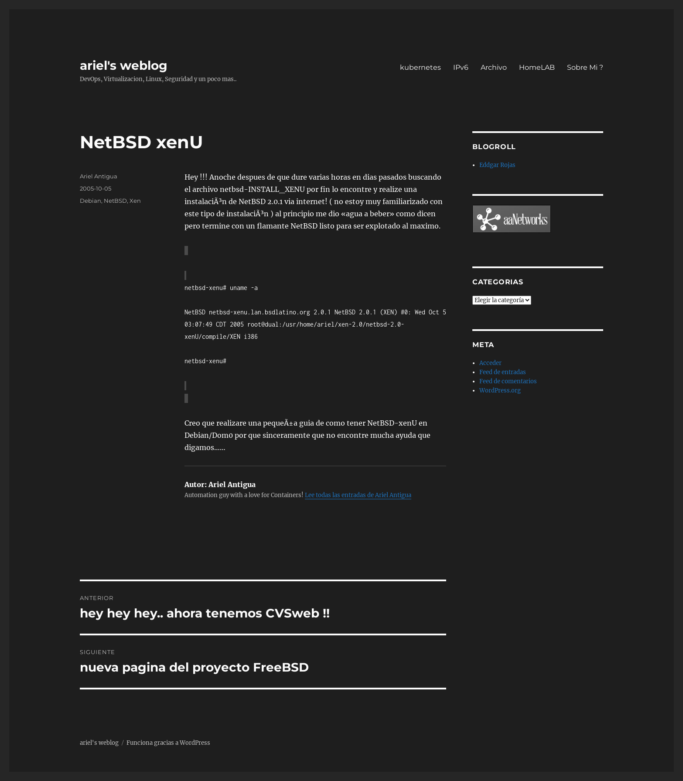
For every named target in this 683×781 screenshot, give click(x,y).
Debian (90, 200)
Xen (135, 200)
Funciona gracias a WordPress (168, 743)
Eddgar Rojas (497, 165)
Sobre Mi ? (585, 67)
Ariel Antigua (98, 176)
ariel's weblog (123, 65)
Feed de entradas (502, 372)
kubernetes (420, 67)
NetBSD (115, 200)
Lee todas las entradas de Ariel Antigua (358, 495)
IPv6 (460, 67)
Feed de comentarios (508, 381)
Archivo (494, 67)
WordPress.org (500, 390)
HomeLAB (537, 67)
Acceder (490, 363)
